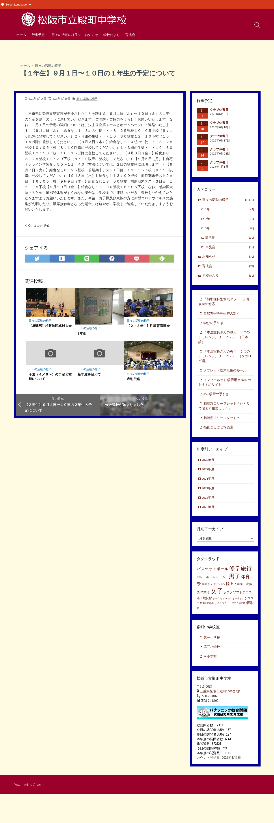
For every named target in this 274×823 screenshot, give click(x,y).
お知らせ (91, 35)
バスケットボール (212, 574)
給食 (47, 226)
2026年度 (208, 464)
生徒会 (229, 248)
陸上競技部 (204, 604)
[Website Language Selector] (18, 4)
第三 (199, 614)
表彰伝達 (133, 379)
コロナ (38, 226)
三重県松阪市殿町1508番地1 (220, 698)
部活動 (229, 238)
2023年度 (208, 493)
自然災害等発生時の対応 (221, 315)
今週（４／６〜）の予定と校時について (50, 377)
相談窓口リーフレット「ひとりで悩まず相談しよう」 (224, 410)
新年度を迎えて (89, 375)
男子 (234, 582)
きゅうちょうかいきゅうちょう (230, 604)
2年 (229, 219)
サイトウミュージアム (226, 609)
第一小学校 (211, 644)
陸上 (229, 589)
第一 (242, 590)
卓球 (249, 608)
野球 (203, 609)
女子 (216, 597)
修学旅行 (240, 574)
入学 (237, 590)
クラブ (228, 598)
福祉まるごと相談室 (218, 432)
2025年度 (208, 474)
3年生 (82, 334)
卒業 (203, 598)
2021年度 (208, 513)
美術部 (206, 590)
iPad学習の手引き (216, 398)
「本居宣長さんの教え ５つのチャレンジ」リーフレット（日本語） (224, 340)
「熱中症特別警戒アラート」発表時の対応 (224, 303)
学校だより (111, 35)
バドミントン (218, 590)
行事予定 (38, 35)
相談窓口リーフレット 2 (221, 422)
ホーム (21, 35)
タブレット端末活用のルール (224, 374)
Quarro (38, 791)
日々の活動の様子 (65, 35)
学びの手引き (213, 325)
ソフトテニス (242, 598)
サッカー (222, 583)
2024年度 (208, 484)
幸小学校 (210, 663)
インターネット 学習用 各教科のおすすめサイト (224, 386)
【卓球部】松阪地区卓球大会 (50, 326)
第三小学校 (211, 653)
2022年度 (208, 503)
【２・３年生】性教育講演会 (148, 326)
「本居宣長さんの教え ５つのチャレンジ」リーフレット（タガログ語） (224, 359)
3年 (229, 229)
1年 (229, 209)
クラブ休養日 (219, 110)
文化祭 (210, 609)
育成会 (130, 35)
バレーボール (206, 583)
